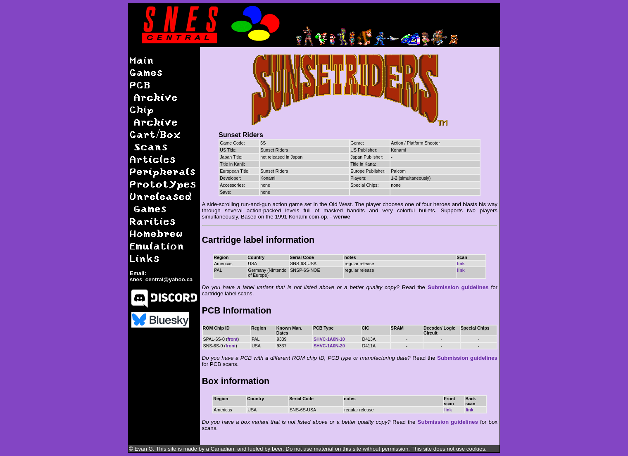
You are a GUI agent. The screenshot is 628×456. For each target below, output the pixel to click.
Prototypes (163, 183)
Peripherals (163, 171)
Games (146, 72)
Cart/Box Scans (155, 140)
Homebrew (156, 233)
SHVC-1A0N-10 (329, 339)
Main (142, 59)
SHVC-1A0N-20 (329, 345)
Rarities (153, 221)
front (233, 339)
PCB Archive (154, 91)
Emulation (157, 245)
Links (145, 258)
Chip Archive (154, 115)
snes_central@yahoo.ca (161, 279)
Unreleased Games (161, 202)
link (460, 263)
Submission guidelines (458, 287)
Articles (153, 159)
